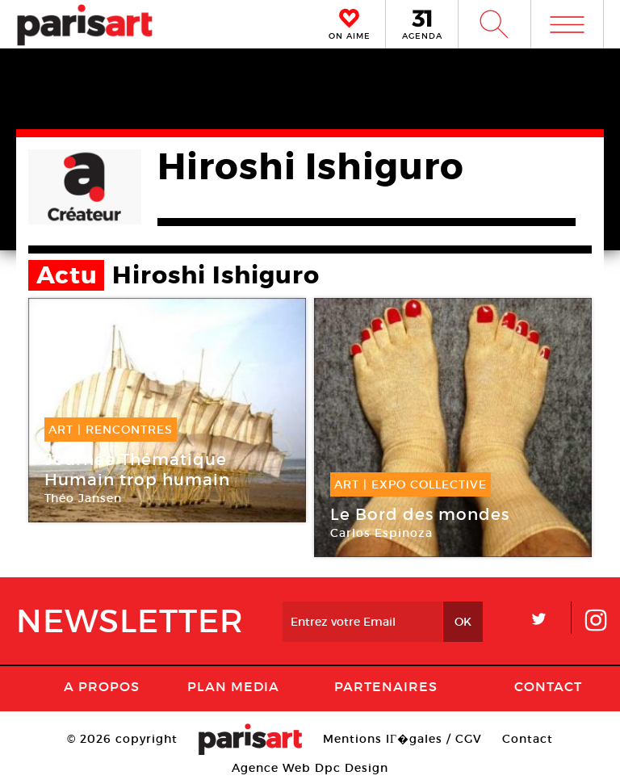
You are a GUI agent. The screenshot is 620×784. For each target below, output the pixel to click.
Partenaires (386, 686)
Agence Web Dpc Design (310, 768)
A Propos (102, 686)
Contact (548, 686)
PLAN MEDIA (233, 686)
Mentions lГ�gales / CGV (402, 739)
